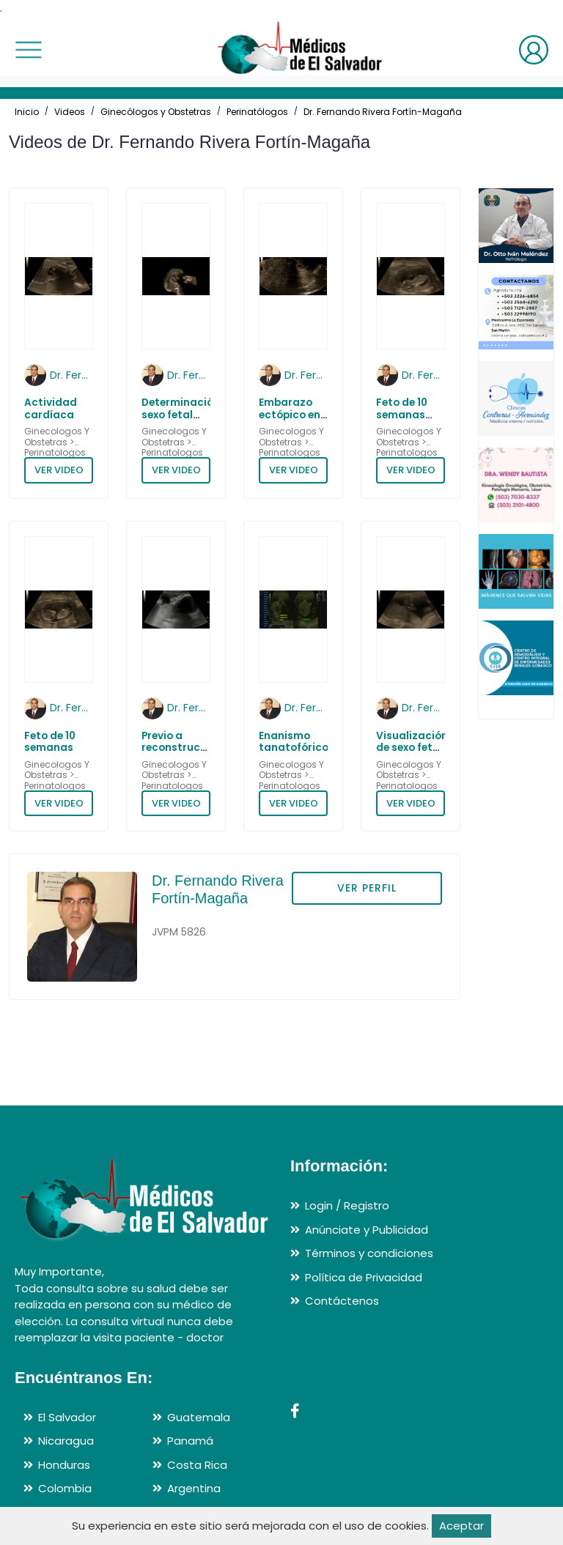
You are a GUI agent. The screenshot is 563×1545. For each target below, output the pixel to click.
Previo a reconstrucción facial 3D (182, 748)
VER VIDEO (59, 470)
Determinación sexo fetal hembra (180, 415)
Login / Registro (347, 1205)
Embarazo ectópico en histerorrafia (293, 415)
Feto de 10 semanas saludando (405, 415)
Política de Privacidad (363, 1277)
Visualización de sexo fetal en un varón (412, 748)
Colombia (65, 1488)
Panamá (190, 1440)
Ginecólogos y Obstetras (155, 111)
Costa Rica (197, 1464)
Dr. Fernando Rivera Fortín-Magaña (382, 111)
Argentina (194, 1488)
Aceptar (461, 1525)
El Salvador (67, 1417)
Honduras (64, 1464)
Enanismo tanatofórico (293, 742)
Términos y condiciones (369, 1253)
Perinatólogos (257, 111)
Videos (69, 111)
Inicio (27, 111)
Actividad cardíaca (50, 408)
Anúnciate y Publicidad (366, 1229)
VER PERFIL (367, 888)
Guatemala (198, 1417)
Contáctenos (342, 1300)
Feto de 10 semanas (50, 742)
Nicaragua (66, 1440)
